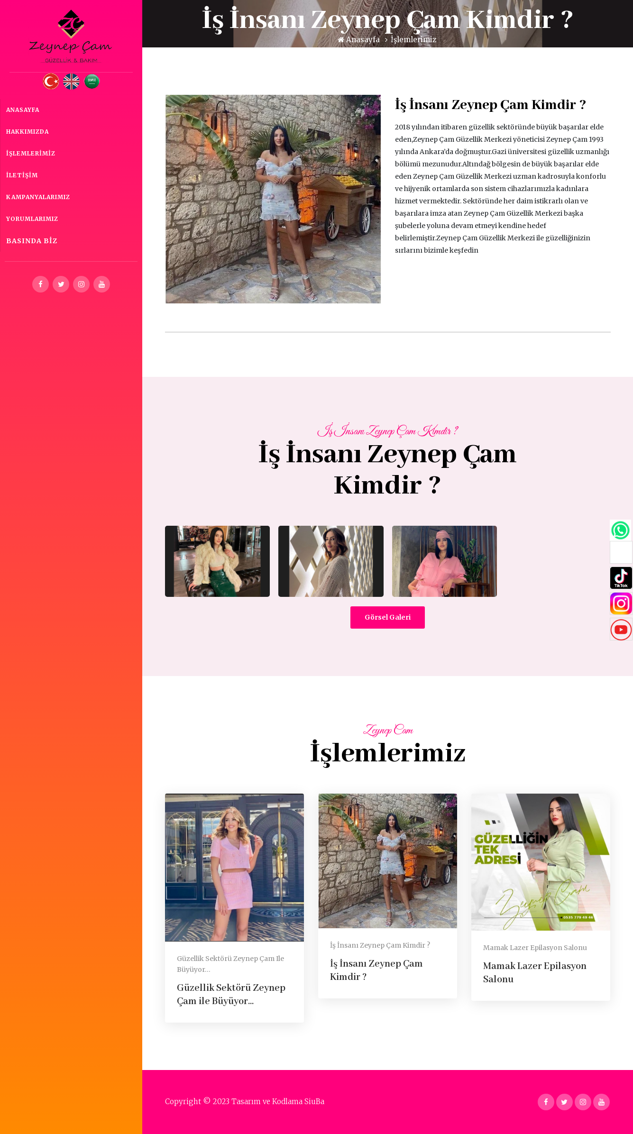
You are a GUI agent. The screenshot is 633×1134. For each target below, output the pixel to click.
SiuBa (314, 1101)
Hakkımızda (27, 131)
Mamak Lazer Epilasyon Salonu (535, 947)
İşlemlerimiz (30, 153)
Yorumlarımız (32, 218)
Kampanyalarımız (38, 197)
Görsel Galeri (388, 617)
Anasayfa (22, 109)
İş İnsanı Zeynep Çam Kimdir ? (380, 945)
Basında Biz (31, 241)
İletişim (22, 175)
